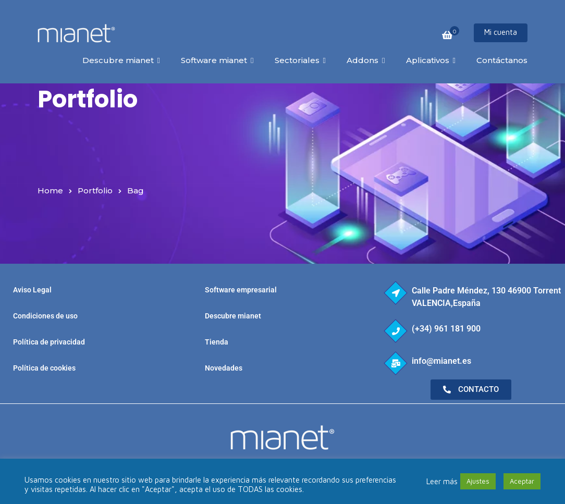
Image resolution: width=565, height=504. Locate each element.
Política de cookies (44, 368)
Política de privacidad (49, 342)
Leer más (442, 481)
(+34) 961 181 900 (446, 329)
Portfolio (95, 190)
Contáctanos (501, 60)
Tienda (216, 342)
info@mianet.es (441, 361)
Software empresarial (241, 290)
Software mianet (214, 60)
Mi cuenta (500, 32)
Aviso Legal (32, 290)
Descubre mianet (118, 60)
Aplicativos (427, 60)
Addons (362, 60)
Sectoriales (297, 60)
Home (50, 190)
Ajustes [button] (477, 481)
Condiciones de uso (45, 316)
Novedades (223, 368)
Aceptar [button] (522, 481)
